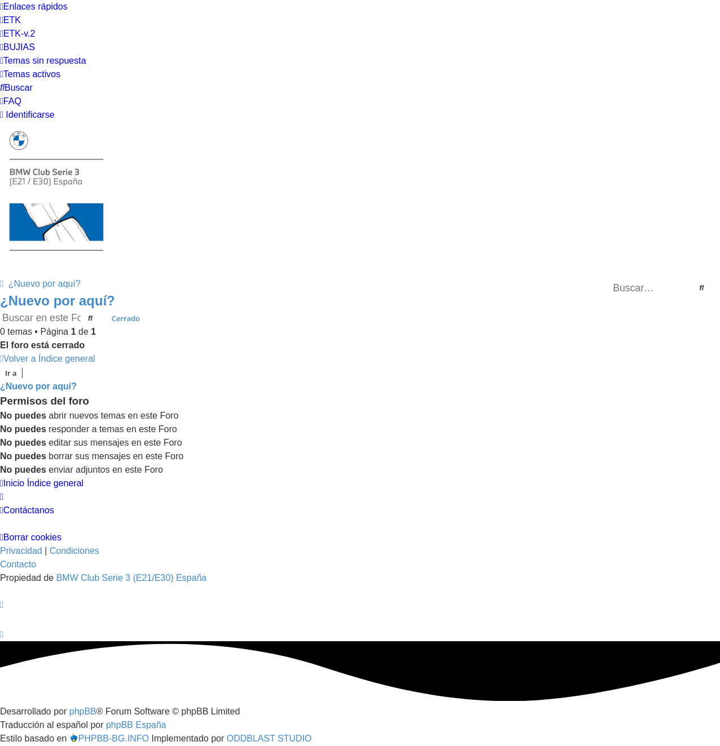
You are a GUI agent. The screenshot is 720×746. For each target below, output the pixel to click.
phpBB (82, 711)
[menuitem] (10, 20)
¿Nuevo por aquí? (57, 300)
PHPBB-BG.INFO (109, 738)
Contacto (18, 564)
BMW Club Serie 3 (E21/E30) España (131, 578)
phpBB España (136, 725)
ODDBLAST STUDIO (269, 738)
